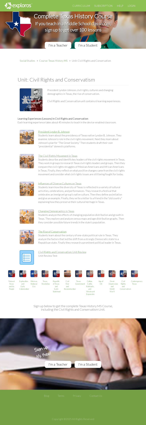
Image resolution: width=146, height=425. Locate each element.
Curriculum (81, 5)
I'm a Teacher (58, 45)
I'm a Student (88, 45)
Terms (61, 395)
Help (120, 5)
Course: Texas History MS (53, 60)
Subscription (103, 5)
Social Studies (27, 60)
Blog (46, 395)
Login (131, 5)
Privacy (77, 395)
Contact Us (96, 395)
